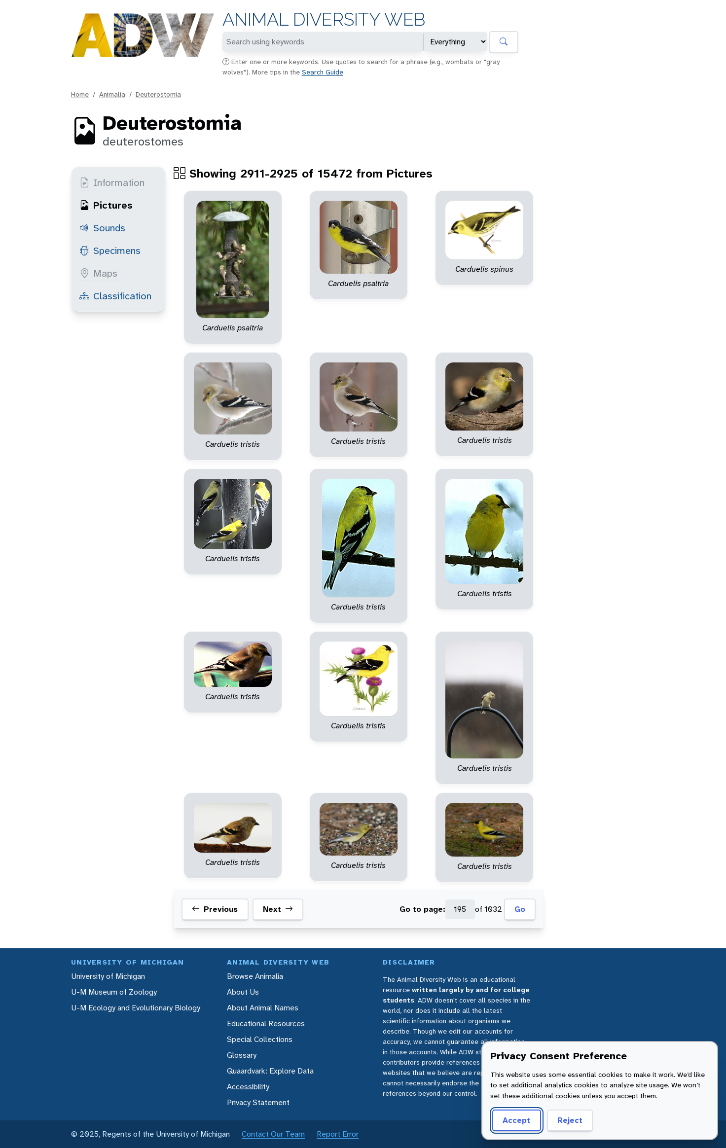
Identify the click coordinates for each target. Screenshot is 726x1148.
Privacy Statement (258, 1102)
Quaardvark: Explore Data (270, 1071)
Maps (98, 273)
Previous (215, 909)
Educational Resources (266, 1023)
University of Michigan (108, 976)
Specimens (110, 250)
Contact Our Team (273, 1134)
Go (519, 909)
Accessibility (248, 1086)
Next (278, 909)
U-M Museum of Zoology (114, 992)
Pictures (106, 205)
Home (80, 94)
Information (112, 182)
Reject (569, 1120)
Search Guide (322, 72)
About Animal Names (262, 1008)
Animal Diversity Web (323, 19)
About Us (243, 992)
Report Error (338, 1134)
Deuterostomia (158, 94)
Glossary (241, 1055)
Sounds (102, 227)
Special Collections (259, 1039)
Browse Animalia (255, 976)
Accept (516, 1120)
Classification (115, 295)
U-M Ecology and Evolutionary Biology (135, 1008)
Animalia (112, 94)
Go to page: (422, 909)
